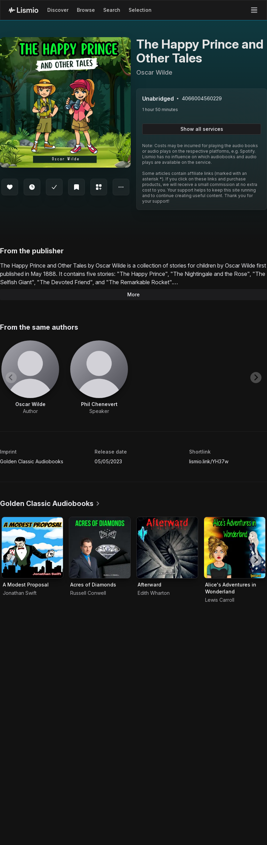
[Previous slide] (11, 377)
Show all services (201, 129)
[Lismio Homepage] (23, 10)
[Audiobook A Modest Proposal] (32, 547)
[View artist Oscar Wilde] (30, 377)
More (133, 294)
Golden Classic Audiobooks (31, 461)
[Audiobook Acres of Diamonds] (100, 547)
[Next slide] (255, 377)
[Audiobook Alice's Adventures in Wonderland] (235, 547)
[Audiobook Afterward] (167, 547)
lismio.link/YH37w (208, 461)
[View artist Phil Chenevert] (99, 377)
